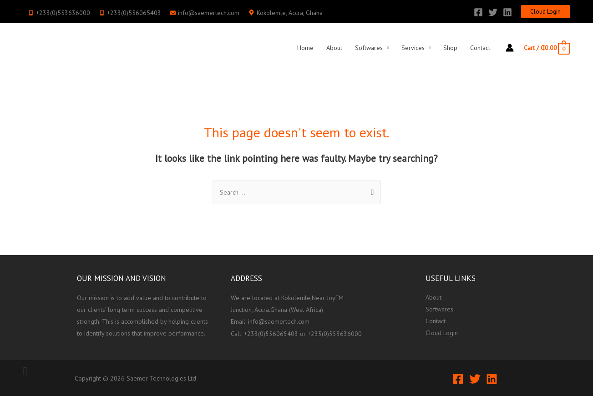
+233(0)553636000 (335, 333)
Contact (480, 48)
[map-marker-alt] (285, 13)
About (334, 48)
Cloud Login (442, 333)
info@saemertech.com (278, 321)
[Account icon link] (510, 48)
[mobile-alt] (59, 13)
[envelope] (204, 13)
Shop (450, 48)
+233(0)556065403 (271, 333)
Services (413, 48)
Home (305, 48)
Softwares (369, 48)
